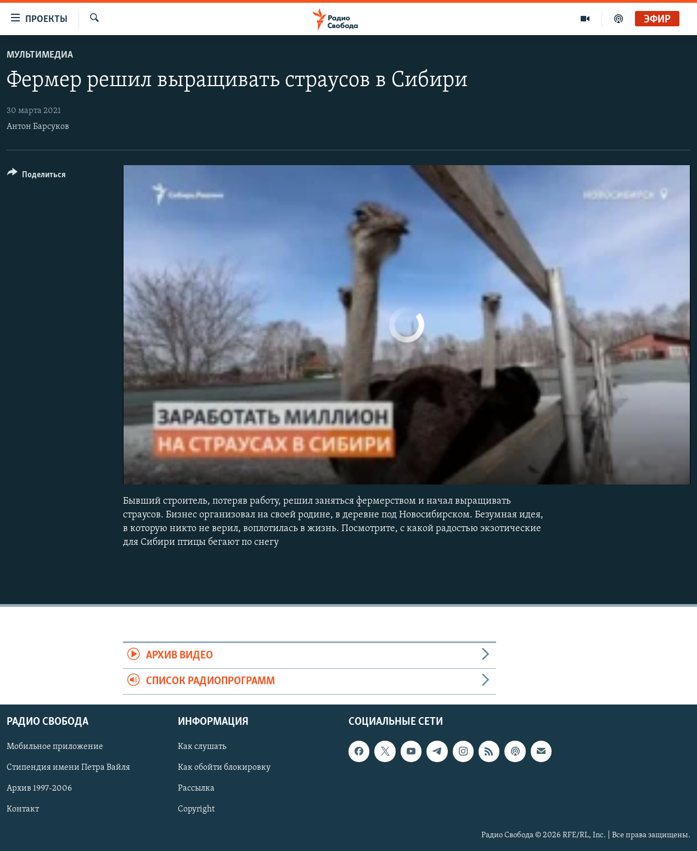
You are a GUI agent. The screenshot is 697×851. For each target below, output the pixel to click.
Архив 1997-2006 (39, 789)
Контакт (23, 809)
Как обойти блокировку (224, 768)
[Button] (36, 176)
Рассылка (196, 789)
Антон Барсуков (38, 126)
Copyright (196, 809)
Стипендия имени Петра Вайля (68, 768)
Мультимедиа (40, 55)
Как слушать (202, 747)
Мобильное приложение (55, 747)
